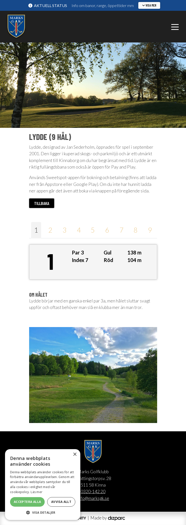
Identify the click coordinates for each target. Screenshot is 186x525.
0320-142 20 (93, 491)
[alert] (42, 484)
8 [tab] (136, 230)
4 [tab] (79, 230)
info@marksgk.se (93, 498)
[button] (149, 5)
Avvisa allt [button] (61, 502)
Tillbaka (41, 203)
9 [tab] (150, 230)
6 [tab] (107, 230)
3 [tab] (65, 230)
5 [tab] (93, 230)
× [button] (75, 454)
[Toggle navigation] (175, 26)
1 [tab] (36, 230)
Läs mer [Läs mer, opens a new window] (36, 492)
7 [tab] (121, 230)
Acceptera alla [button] (27, 502)
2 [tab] (50, 230)
